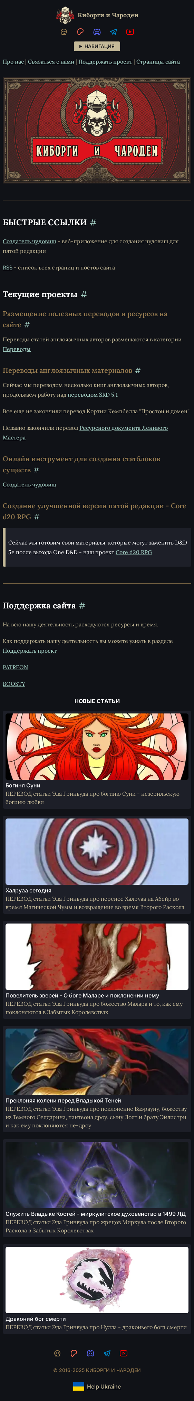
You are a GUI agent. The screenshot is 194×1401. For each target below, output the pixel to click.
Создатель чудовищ (29, 241)
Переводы (17, 348)
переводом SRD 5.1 (93, 394)
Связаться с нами (51, 61)
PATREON (15, 667)
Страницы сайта (158, 61)
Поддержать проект (105, 61)
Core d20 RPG (134, 552)
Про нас (13, 61)
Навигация (100, 46)
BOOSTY (14, 683)
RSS (7, 267)
